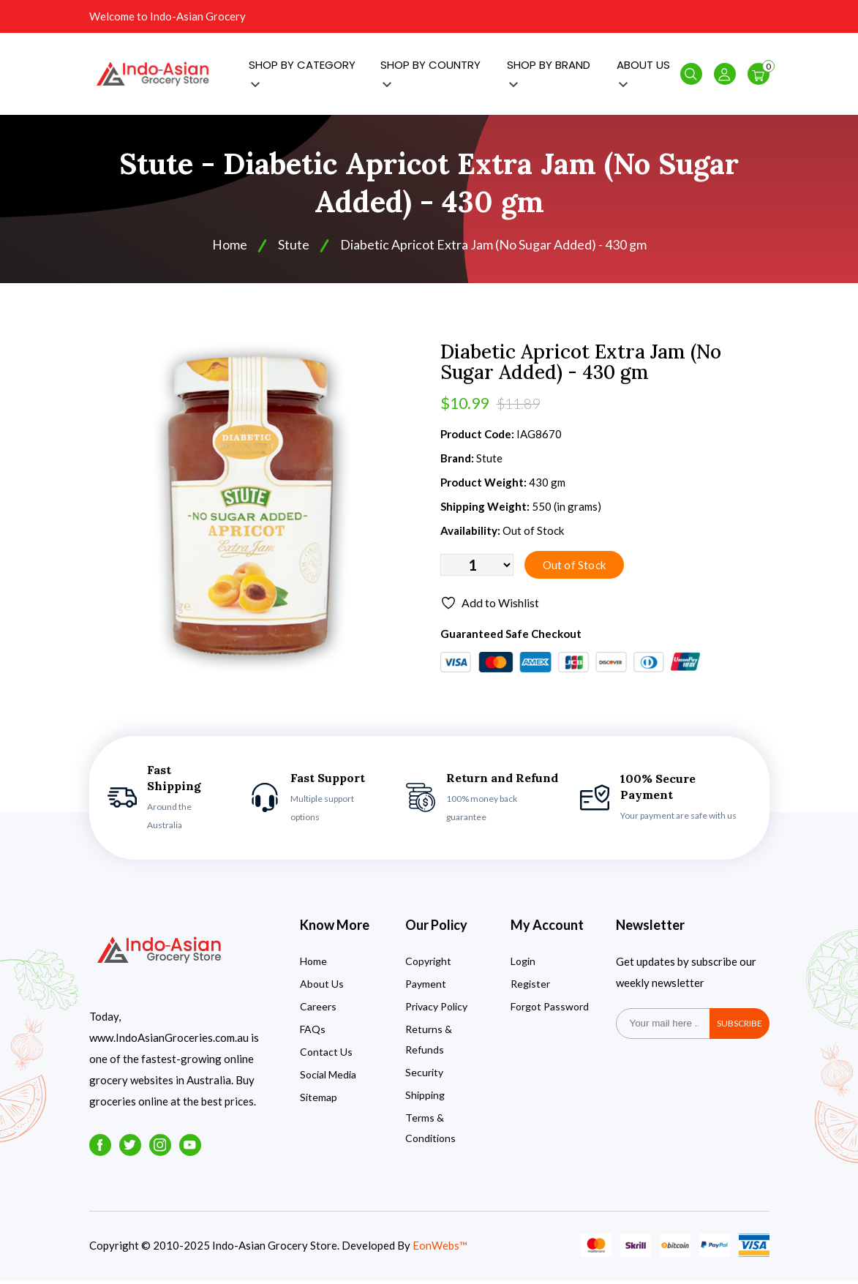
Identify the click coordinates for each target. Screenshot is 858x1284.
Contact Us (326, 1055)
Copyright (428, 964)
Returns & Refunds (428, 1042)
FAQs (312, 1032)
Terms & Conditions (430, 1131)
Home (229, 247)
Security (424, 1076)
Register (530, 987)
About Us (322, 987)
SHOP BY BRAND (548, 74)
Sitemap (318, 1101)
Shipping (425, 1098)
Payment (425, 987)
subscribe (739, 1026)
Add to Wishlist (489, 606)
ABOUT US (643, 74)
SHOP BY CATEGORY (302, 74)
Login (523, 964)
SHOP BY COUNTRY (430, 74)
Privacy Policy (436, 1010)
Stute (293, 247)
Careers (318, 1010)
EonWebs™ (440, 1248)
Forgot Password (550, 1010)
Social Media (328, 1078)
